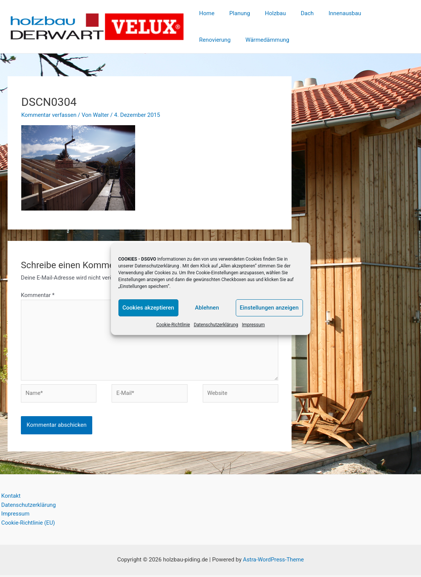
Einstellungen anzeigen (269, 307)
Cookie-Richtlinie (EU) (27, 525)
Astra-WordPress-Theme (273, 561)
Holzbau (266, 13)
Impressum (253, 324)
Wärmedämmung (219, 39)
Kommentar (38, 295)
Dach (295, 13)
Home (205, 13)
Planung (234, 13)
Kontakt (10, 497)
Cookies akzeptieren (148, 307)
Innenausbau (329, 13)
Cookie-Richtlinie (173, 324)
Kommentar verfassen (49, 115)
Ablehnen (207, 307)
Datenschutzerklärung (157, 266)
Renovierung (372, 13)
